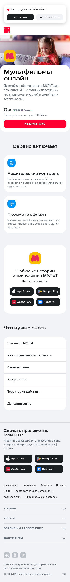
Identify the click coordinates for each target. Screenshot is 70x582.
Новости (61, 485)
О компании (11, 485)
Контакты (46, 485)
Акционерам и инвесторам (41, 497)
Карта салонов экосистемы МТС (34, 491)
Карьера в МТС (12, 497)
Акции (7, 491)
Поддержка (29, 485)
